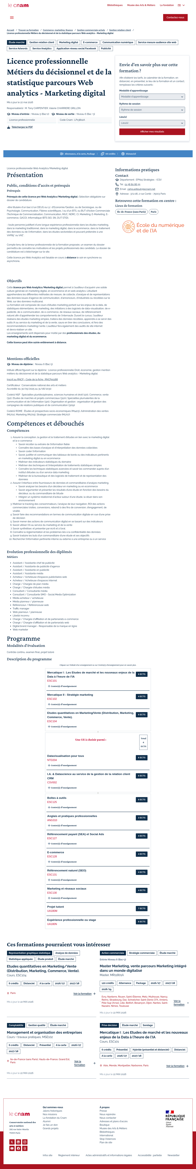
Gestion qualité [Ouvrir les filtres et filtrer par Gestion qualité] (36, 1025)
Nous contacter (108, 1117)
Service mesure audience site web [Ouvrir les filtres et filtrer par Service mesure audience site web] (157, 42)
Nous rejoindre (107, 1114)
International (106, 1135)
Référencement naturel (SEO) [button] (66, 870)
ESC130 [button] (52, 892)
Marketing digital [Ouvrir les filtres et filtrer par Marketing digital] (68, 42)
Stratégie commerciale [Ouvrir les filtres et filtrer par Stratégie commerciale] (142, 953)
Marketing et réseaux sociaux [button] (66, 888)
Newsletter (173, 1155)
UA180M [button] (52, 910)
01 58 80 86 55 (132, 184)
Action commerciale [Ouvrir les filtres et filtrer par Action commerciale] (113, 953)
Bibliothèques (107, 1132)
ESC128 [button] (52, 856)
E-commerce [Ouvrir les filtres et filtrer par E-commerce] (90, 42)
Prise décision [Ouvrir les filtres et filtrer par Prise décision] (109, 1025)
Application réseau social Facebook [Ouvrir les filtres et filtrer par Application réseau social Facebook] (76, 48)
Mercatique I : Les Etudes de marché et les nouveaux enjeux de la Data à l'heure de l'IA (144, 1034)
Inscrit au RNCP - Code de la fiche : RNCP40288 (32, 379)
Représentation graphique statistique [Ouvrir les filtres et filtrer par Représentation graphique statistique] (29, 953)
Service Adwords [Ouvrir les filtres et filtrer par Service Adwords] (18, 48)
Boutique (104, 1124)
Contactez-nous (175, 17)
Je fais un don (50, 1124)
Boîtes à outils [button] (56, 797)
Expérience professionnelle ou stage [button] (71, 919)
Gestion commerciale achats (91, 30)
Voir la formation (82, 993)
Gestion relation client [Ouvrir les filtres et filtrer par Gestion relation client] (42, 42)
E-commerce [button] (55, 852)
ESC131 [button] (52, 874)
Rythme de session (129, 103)
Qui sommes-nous (53, 1107)
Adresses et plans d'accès (114, 1121)
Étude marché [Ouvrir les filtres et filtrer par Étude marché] (17, 42)
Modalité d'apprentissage (133, 90)
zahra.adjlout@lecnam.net (141, 189)
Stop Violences (108, 1139)
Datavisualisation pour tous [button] (65, 755)
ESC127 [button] (52, 838)
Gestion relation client (120, 30)
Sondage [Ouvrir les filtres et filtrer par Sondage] (148, 1025)
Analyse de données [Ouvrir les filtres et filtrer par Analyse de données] (66, 953)
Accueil (10, 30)
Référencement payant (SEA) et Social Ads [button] (75, 834)
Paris (153, 211)
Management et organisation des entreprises (44, 1032)
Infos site (47, 1155)
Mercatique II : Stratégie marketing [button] (70, 694)
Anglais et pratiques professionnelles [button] (72, 816)
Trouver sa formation (28, 30)
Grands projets (51, 1128)
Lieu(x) (123, 117)
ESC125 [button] (52, 802)
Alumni (46, 1121)
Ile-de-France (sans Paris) (131, 211)
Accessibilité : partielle (150, 1155)
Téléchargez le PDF (22, 127)
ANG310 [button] (52, 820)
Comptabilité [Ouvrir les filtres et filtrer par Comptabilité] (16, 1025)
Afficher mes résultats (152, 131)
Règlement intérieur (69, 1155)
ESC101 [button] (52, 680)
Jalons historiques (52, 1110)
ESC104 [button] (52, 721)
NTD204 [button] (52, 760)
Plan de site (106, 1142)
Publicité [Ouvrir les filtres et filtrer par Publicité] (106, 48)
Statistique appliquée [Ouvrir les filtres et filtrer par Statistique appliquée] (21, 959)
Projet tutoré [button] (55, 906)
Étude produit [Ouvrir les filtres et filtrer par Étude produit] (45, 959)
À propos (105, 1107)
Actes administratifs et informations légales (109, 1155)
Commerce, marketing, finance (58, 30)
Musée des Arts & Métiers (113, 1128)
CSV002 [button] (52, 782)
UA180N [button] (52, 924)
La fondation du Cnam (55, 1117)
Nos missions (50, 1114)
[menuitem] (114, 5)
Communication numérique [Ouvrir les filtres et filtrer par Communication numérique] (118, 42)
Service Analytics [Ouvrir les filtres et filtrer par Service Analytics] (42, 48)
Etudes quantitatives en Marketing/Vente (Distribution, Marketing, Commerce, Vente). (43, 968)
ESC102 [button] (52, 698)
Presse (103, 1110)
